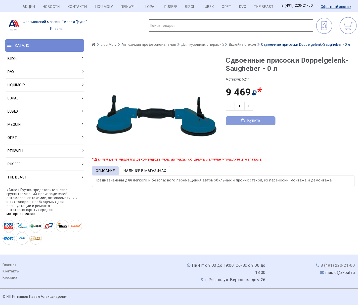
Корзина (9, 277)
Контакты (77, 7)
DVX (242, 7)
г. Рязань (46, 25)
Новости (51, 7)
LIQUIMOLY (104, 7)
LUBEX (208, 7)
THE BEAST (264, 7)
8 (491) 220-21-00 (297, 5)
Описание (105, 171)
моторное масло (20, 214)
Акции (29, 7)
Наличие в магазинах (145, 171)
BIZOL (190, 7)
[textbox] (231, 26)
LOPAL (151, 7)
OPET (226, 7)
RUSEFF (170, 7)
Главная (9, 265)
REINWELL (129, 7)
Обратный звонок (336, 7)
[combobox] (231, 25)
